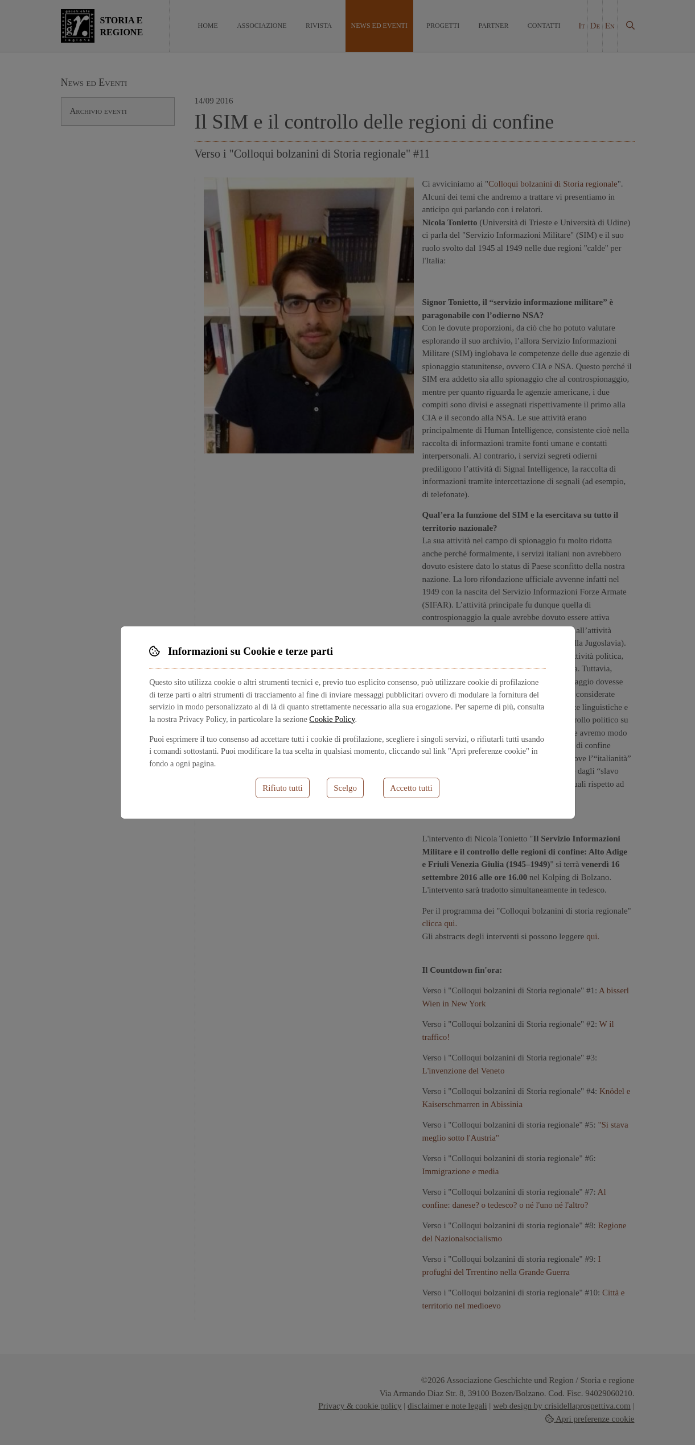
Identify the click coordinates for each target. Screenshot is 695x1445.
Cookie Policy (332, 719)
